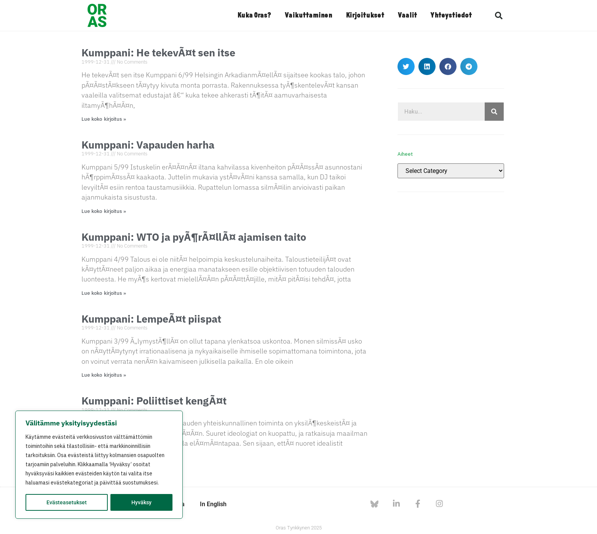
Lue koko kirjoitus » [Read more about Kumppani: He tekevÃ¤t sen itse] (103, 119)
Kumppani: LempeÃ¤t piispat (151, 318)
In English (213, 504)
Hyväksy (141, 502)
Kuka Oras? (254, 15)
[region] (99, 465)
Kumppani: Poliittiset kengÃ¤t (154, 400)
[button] (498, 15)
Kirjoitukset (365, 15)
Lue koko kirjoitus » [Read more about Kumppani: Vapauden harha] (103, 211)
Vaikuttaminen (308, 15)
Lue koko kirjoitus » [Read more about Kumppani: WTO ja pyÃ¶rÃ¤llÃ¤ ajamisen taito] (103, 293)
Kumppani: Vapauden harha (147, 144)
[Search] (494, 111)
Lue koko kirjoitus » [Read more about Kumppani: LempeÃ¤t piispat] (103, 375)
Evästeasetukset (66, 502)
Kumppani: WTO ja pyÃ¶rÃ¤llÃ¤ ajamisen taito (193, 236)
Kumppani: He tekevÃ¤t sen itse (158, 52)
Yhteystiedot (451, 15)
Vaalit (407, 15)
